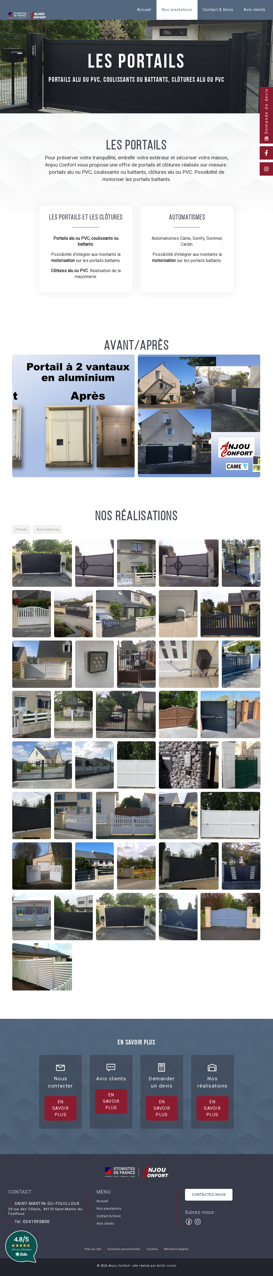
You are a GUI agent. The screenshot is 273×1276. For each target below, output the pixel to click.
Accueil (144, 9)
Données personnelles (123, 1249)
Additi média (166, 1265)
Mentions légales (176, 1249)
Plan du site (93, 1249)
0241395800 (36, 1221)
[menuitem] (144, 10)
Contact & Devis (218, 9)
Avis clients (255, 9)
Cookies (152, 1249)
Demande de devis (266, 114)
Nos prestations (177, 9)
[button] (75, 417)
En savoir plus (60, 1178)
